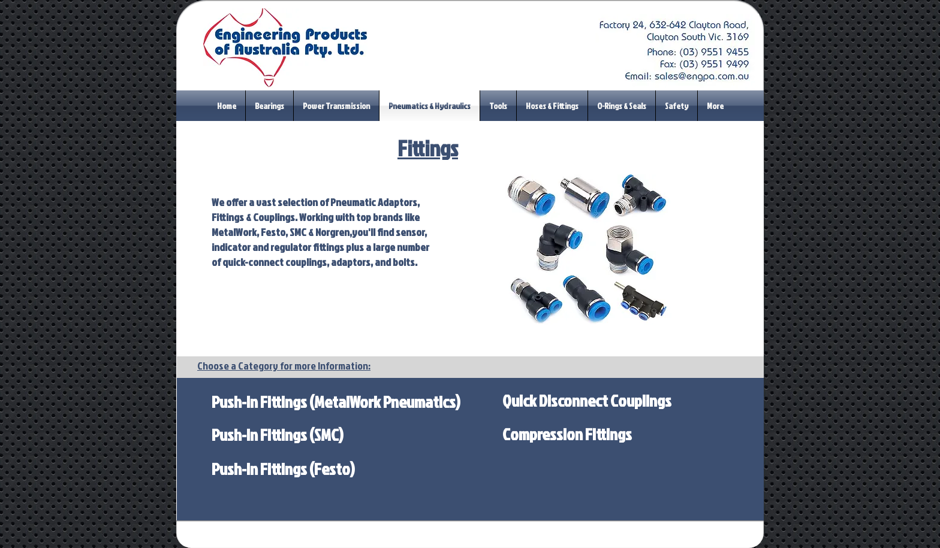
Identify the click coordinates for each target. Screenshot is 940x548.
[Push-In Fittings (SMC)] (278, 434)
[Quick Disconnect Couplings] (586, 400)
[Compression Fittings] (567, 434)
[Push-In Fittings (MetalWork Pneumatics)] (336, 401)
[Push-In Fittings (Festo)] (283, 468)
